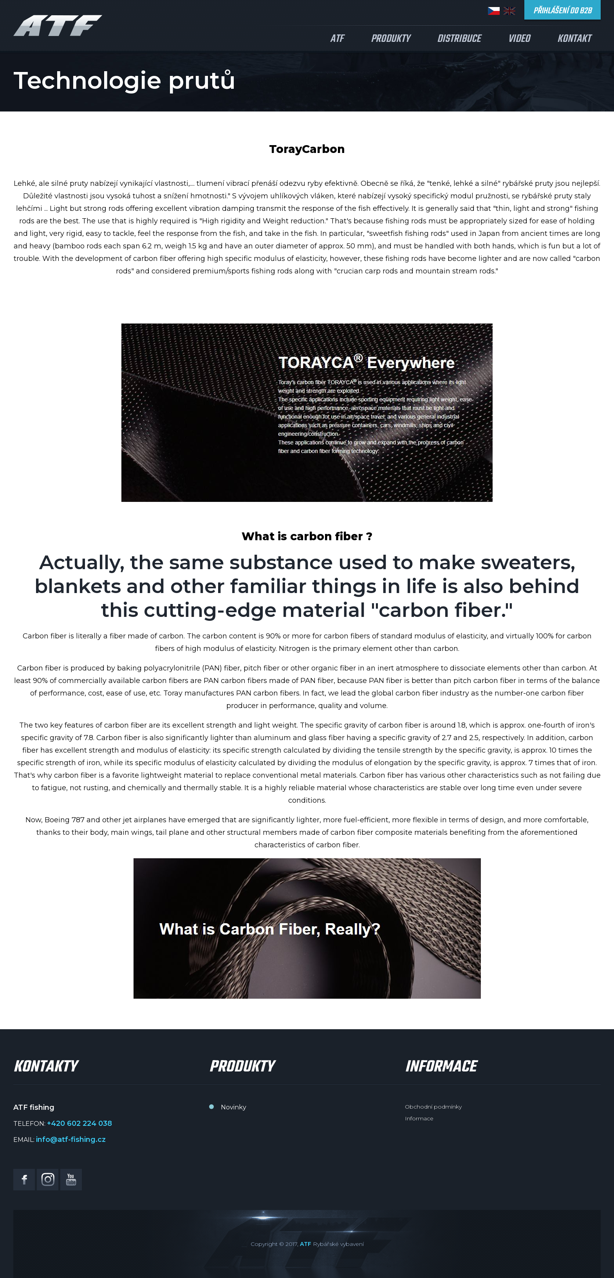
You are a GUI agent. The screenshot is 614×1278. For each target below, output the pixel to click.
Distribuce (458, 39)
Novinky (233, 1107)
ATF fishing (58, 25)
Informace (419, 1118)
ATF (336, 39)
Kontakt (574, 39)
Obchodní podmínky (433, 1106)
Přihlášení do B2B (562, 11)
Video (519, 39)
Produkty (390, 39)
